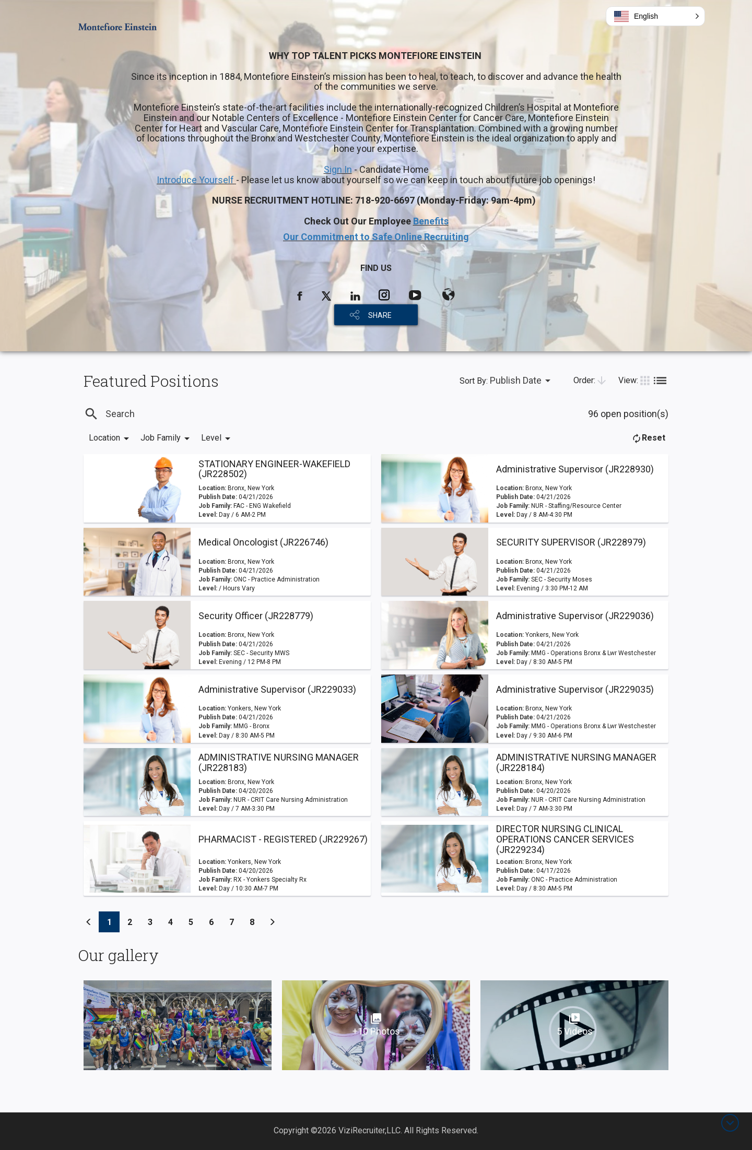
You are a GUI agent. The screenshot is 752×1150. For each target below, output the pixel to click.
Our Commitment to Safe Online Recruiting (376, 236)
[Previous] (88, 921)
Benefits (431, 221)
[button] (655, 16)
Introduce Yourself (196, 179)
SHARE (380, 315)
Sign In (338, 169)
